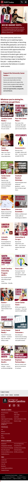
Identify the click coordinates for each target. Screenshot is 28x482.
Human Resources (17, 445)
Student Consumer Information (8, 477)
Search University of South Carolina (21, 2)
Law (2, 429)
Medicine (3, 431)
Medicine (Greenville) (5, 433)
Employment (3, 443)
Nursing (2, 437)
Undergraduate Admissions (6, 445)
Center (5, 5)
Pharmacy (16, 412)
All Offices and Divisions (19, 452)
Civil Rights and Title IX (6, 478)
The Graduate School (5, 421)
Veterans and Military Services (7, 452)
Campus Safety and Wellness (7, 468)
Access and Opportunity (19, 443)
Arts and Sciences (4, 412)
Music (2, 435)
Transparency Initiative (21, 477)
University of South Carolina (11, 475)
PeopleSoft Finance (5, 470)
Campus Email (4, 462)
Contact (24, 478)
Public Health (16, 414)
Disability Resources (5, 454)
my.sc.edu (3, 464)
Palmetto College (17, 421)
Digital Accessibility (17, 478)
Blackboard (3, 466)
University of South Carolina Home (7, 1)
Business (3, 414)
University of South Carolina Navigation (25, 2)
